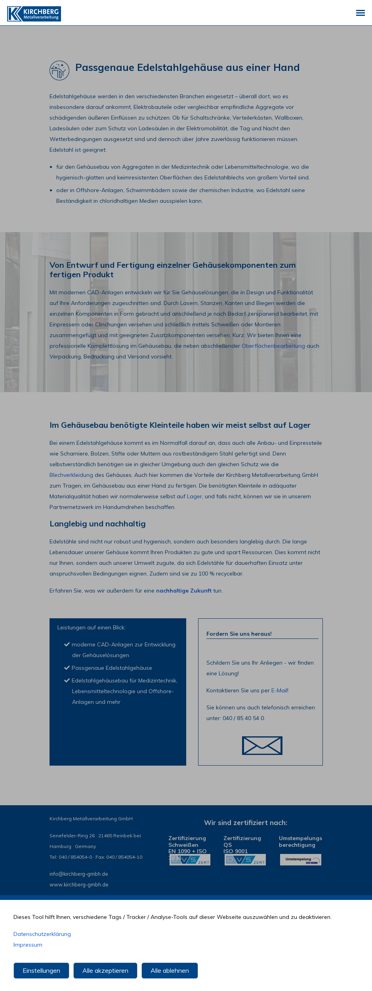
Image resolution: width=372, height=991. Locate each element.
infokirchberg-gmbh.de (78, 874)
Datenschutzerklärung (42, 934)
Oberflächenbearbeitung (273, 345)
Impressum (27, 945)
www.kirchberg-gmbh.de (78, 885)
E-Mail (279, 690)
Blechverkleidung (71, 474)
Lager (194, 496)
